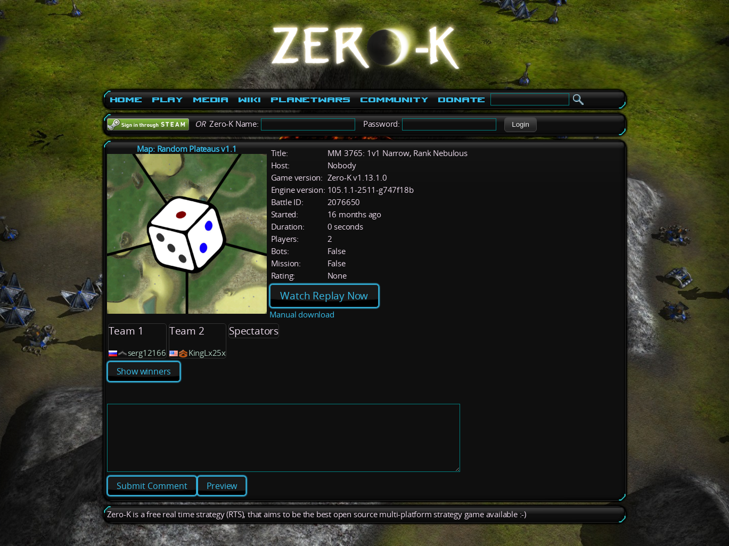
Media (210, 99)
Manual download (301, 314)
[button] (520, 124)
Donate (461, 99)
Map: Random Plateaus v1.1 (187, 149)
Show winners (144, 371)
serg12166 (147, 353)
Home (126, 99)
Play (167, 99)
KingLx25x (207, 353)
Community (394, 99)
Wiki (249, 99)
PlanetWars (310, 99)
